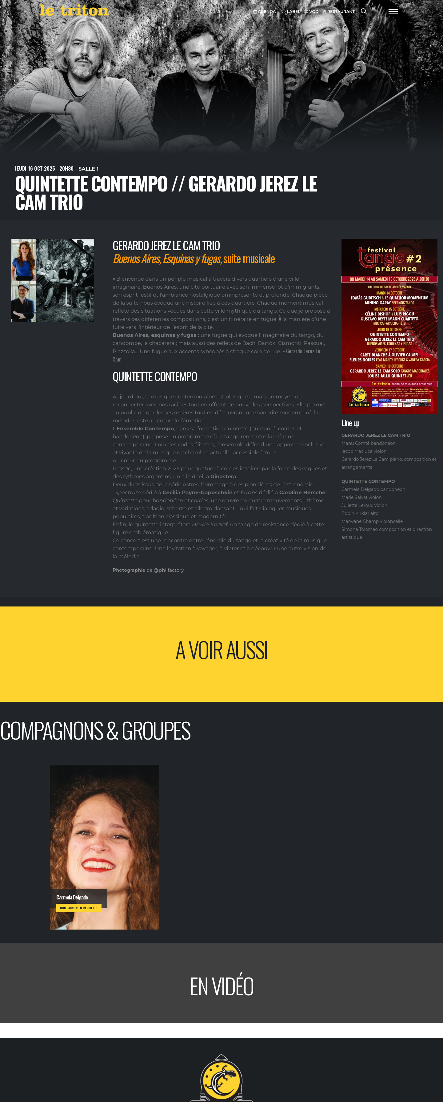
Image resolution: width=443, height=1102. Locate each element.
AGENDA (264, 11)
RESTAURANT (338, 11)
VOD (311, 11)
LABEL (291, 11)
